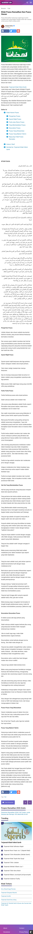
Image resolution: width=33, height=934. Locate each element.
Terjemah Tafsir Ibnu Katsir (12, 870)
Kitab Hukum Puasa (12, 112)
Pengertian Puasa (14, 116)
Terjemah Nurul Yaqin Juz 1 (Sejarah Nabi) (17, 850)
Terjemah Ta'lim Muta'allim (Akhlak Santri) (17, 854)
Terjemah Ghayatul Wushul (9, 892)
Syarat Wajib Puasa (15, 119)
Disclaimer (6, 932)
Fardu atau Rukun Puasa (16, 122)
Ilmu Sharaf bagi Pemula (8, 889)
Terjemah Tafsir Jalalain (11, 862)
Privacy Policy (23, 932)
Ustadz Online (10, 26)
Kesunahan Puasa (14, 128)
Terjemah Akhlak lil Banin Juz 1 (13, 866)
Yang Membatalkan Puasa (17, 125)
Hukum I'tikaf (10, 144)
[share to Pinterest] (18, 31)
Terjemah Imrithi (6, 896)
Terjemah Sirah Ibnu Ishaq (8, 900)
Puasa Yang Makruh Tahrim (17, 134)
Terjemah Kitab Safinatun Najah (13, 846)
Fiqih (5, 797)
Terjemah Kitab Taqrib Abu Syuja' (14, 858)
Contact (21, 928)
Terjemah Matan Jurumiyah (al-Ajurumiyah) (17, 874)
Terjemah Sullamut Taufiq (12, 879)
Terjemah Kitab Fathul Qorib (17, 87)
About (5, 928)
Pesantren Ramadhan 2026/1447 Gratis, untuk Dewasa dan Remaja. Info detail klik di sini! (15, 813)
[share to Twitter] (13, 31)
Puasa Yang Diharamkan (16, 131)
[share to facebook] (5, 31)
